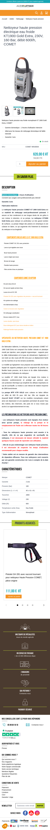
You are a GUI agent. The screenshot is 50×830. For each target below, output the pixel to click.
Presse (4, 748)
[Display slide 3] (27, 605)
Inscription (40, 806)
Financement (6, 790)
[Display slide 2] (22, 605)
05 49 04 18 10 (13, 725)
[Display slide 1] (17, 605)
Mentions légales (8, 771)
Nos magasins (7, 762)
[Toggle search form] (36, 13)
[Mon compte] (41, 13)
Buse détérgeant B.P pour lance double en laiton (18, 325)
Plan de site (6, 776)
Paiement (5, 787)
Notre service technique (10, 769)
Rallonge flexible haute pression (13, 329)
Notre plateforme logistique (11, 764)
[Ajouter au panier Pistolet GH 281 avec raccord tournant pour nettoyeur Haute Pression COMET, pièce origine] (14, 596)
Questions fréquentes (9, 774)
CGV (3, 795)
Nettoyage (20, 19)
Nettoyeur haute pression (35, 19)
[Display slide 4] (32, 605)
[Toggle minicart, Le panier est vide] (47, 13)
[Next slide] (43, 605)
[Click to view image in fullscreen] (25, 79)
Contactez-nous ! (38, 725)
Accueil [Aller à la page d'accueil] (4, 19)
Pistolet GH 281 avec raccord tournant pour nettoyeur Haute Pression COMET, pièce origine (24, 577)
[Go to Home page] (25, 6)
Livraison (5, 792)
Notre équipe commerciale (11, 767)
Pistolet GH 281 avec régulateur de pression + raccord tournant (23, 296)
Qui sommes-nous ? (9, 759)
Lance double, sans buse (11, 321)
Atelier (11, 19)
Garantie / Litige (7, 797)
